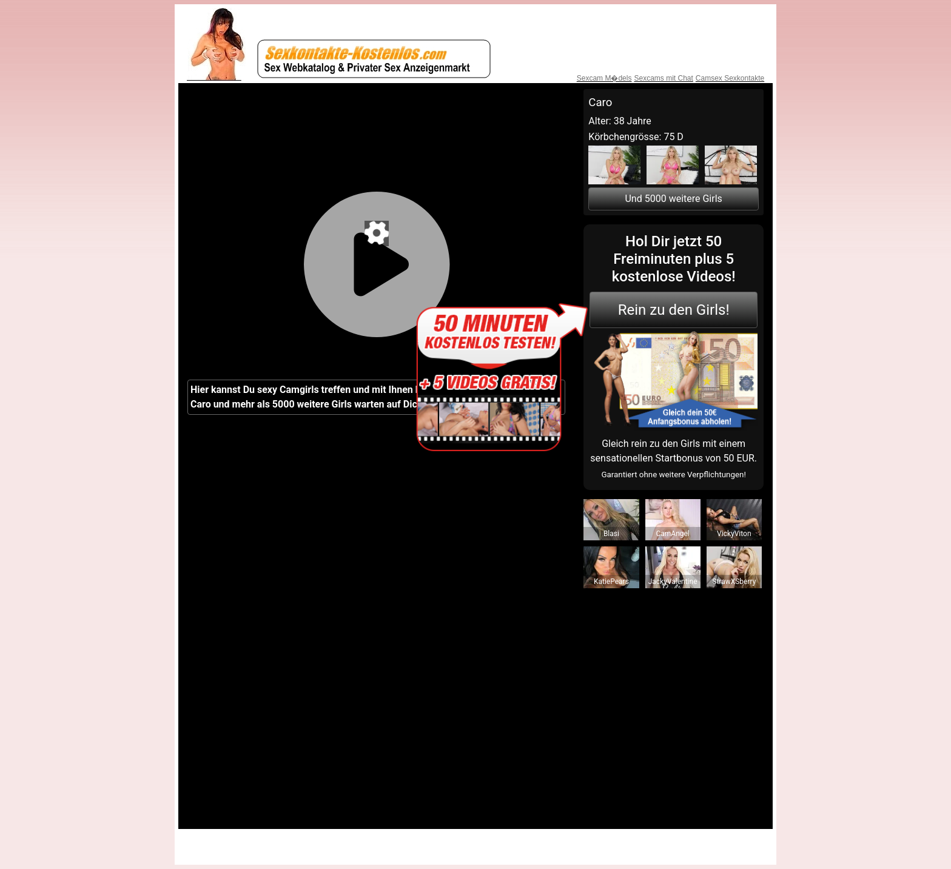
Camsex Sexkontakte (730, 78)
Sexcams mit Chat (663, 78)
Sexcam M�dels (604, 78)
